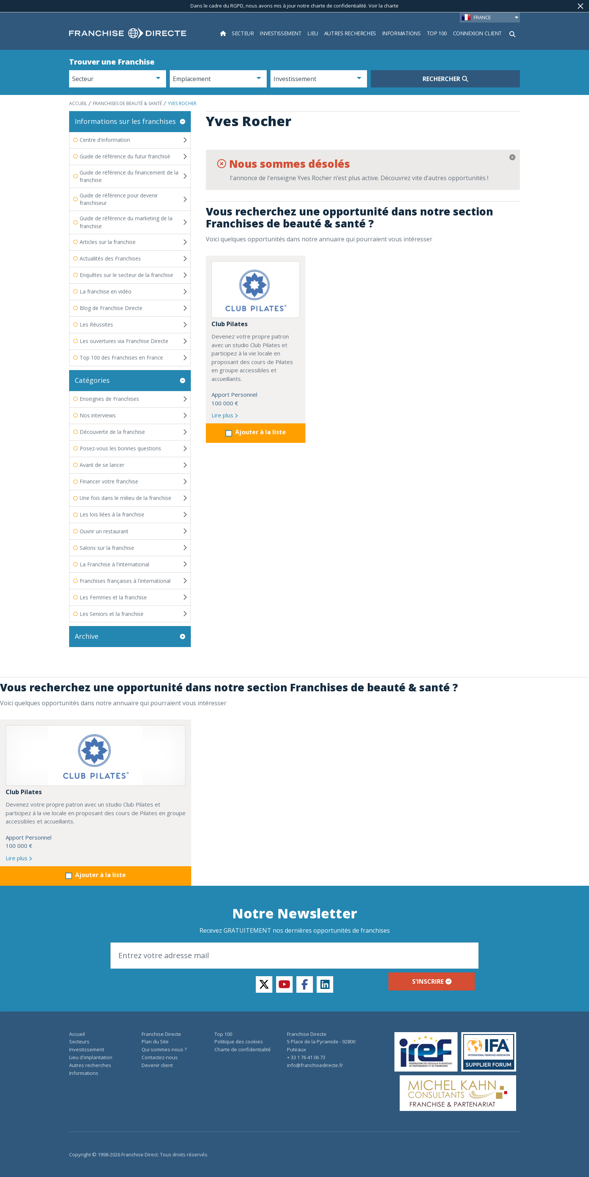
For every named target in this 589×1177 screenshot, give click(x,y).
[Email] (294, 955)
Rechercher (445, 79)
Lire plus (224, 415)
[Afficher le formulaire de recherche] (512, 33)
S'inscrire (432, 981)
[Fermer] (580, 6)
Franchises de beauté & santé (127, 103)
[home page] (127, 33)
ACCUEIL (78, 103)
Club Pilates (229, 324)
